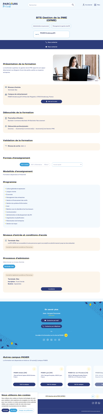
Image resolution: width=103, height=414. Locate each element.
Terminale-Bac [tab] (9, 266)
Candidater (51, 289)
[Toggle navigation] (97, 5)
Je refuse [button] (13, 410)
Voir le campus (24, 384)
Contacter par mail (52, 320)
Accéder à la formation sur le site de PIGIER (51, 335)
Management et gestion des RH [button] (61, 26)
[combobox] (67, 165)
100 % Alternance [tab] (36, 164)
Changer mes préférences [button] (26, 410)
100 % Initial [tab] (24, 164)
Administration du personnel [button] (41, 26)
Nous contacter (51, 47)
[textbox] (67, 165)
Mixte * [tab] (47, 164)
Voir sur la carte (51, 101)
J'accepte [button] (5, 410)
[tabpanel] (51, 281)
